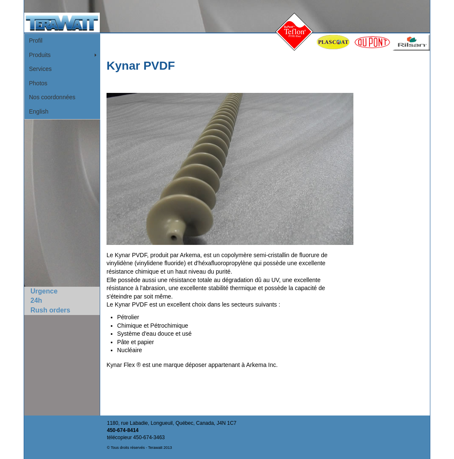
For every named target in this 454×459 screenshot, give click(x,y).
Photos (38, 83)
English (39, 111)
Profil (36, 40)
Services (40, 68)
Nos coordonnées (52, 97)
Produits (40, 55)
